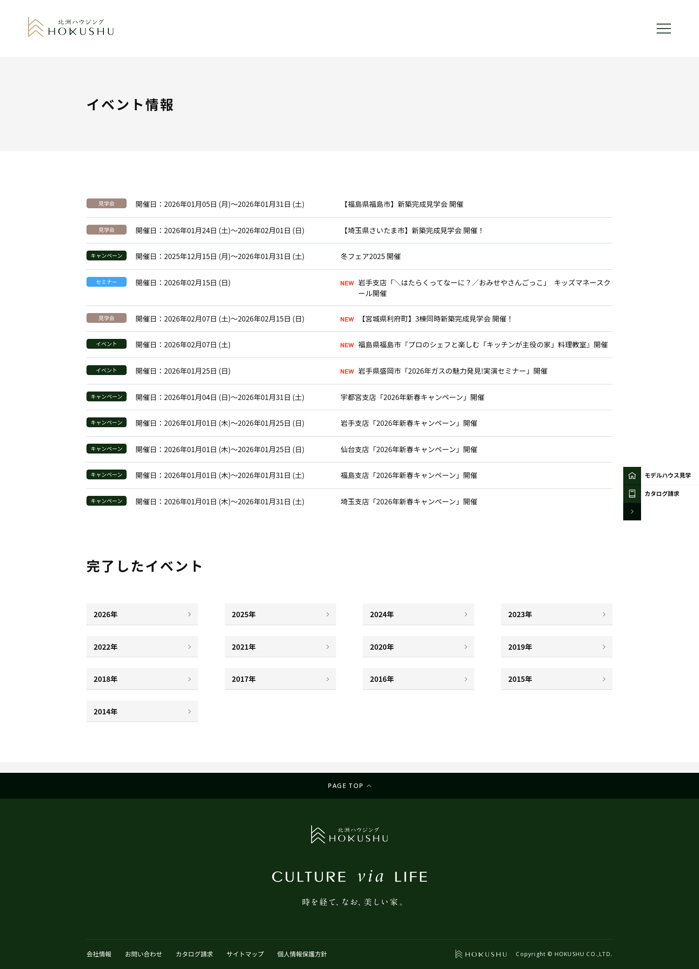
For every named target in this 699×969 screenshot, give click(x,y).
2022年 (106, 646)
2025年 (244, 614)
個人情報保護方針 (302, 953)
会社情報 (98, 953)
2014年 (106, 711)
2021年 (244, 646)
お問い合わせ (143, 953)
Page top (345, 785)
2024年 (382, 614)
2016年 (382, 678)
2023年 (520, 614)
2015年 (520, 678)
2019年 (520, 646)
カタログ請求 (194, 953)
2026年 (106, 614)
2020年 (382, 646)
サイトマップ (245, 953)
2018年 (106, 678)
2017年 (244, 678)
